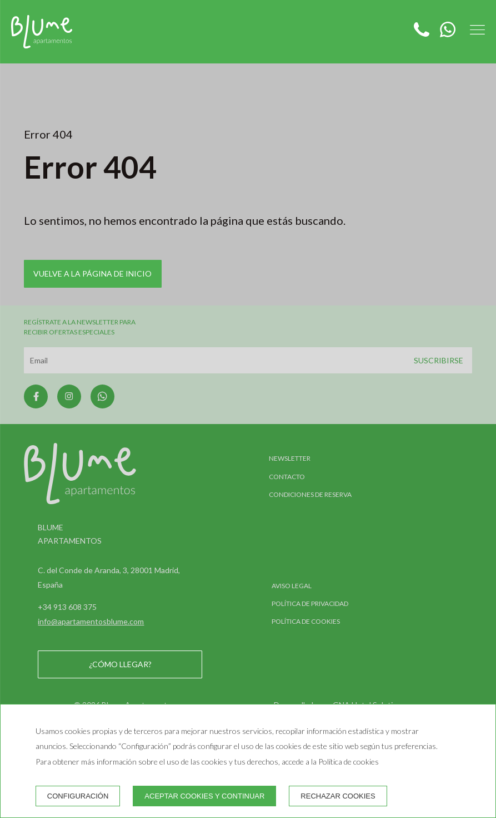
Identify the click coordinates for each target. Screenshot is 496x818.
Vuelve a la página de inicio (92, 273)
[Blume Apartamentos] (41, 31)
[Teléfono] (422, 34)
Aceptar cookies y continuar (204, 796)
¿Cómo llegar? (120, 664)
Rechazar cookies (337, 796)
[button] (477, 29)
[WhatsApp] (444, 34)
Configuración (78, 796)
